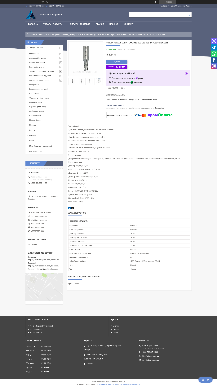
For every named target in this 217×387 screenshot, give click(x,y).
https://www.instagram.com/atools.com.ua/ (45, 260)
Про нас (113, 24)
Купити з (116, 67)
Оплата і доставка (80, 24)
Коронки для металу (37, 107)
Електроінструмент (37, 67)
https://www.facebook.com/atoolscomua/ (45, 266)
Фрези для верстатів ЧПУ (73, 34)
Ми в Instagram (36, 329)
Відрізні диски (35, 116)
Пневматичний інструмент (40, 76)
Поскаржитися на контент (107, 384)
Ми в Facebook (36, 332)
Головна (33, 24)
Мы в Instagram (35, 151)
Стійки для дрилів (36, 111)
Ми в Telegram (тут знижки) (40, 146)
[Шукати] (189, 14)
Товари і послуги (52, 24)
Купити (117, 62)
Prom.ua (122, 382)
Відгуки (32, 130)
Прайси (100, 24)
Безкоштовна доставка (115, 94)
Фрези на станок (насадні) (40, 80)
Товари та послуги (39, 34)
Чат (205, 380)
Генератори (34, 85)
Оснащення (55, 34)
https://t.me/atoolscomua (48, 269)
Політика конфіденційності (129, 384)
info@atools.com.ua (39, 220)
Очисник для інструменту (39, 98)
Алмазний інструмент (38, 58)
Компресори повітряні (38, 89)
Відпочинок (34, 93)
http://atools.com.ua (39, 216)
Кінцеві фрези (35, 120)
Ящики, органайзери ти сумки (41, 71)
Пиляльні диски (35, 102)
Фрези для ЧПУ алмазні (98, 34)
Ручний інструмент (37, 62)
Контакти (129, 24)
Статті (31, 141)
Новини (32, 135)
